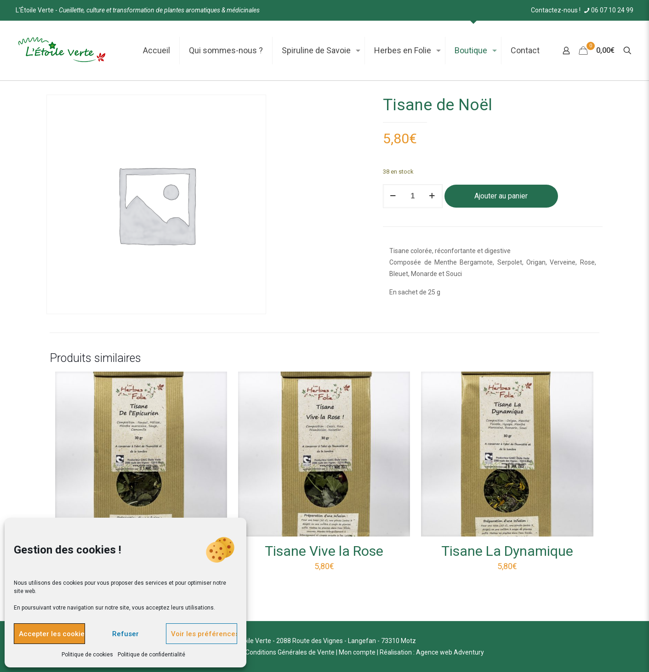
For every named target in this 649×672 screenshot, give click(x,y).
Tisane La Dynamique (507, 551)
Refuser (125, 634)
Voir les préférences (204, 634)
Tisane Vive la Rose (324, 551)
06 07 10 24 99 (607, 10)
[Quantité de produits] (413, 196)
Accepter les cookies (52, 634)
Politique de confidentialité (151, 654)
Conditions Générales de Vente (290, 652)
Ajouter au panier (501, 196)
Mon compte (357, 652)
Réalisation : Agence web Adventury (432, 652)
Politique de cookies (87, 654)
